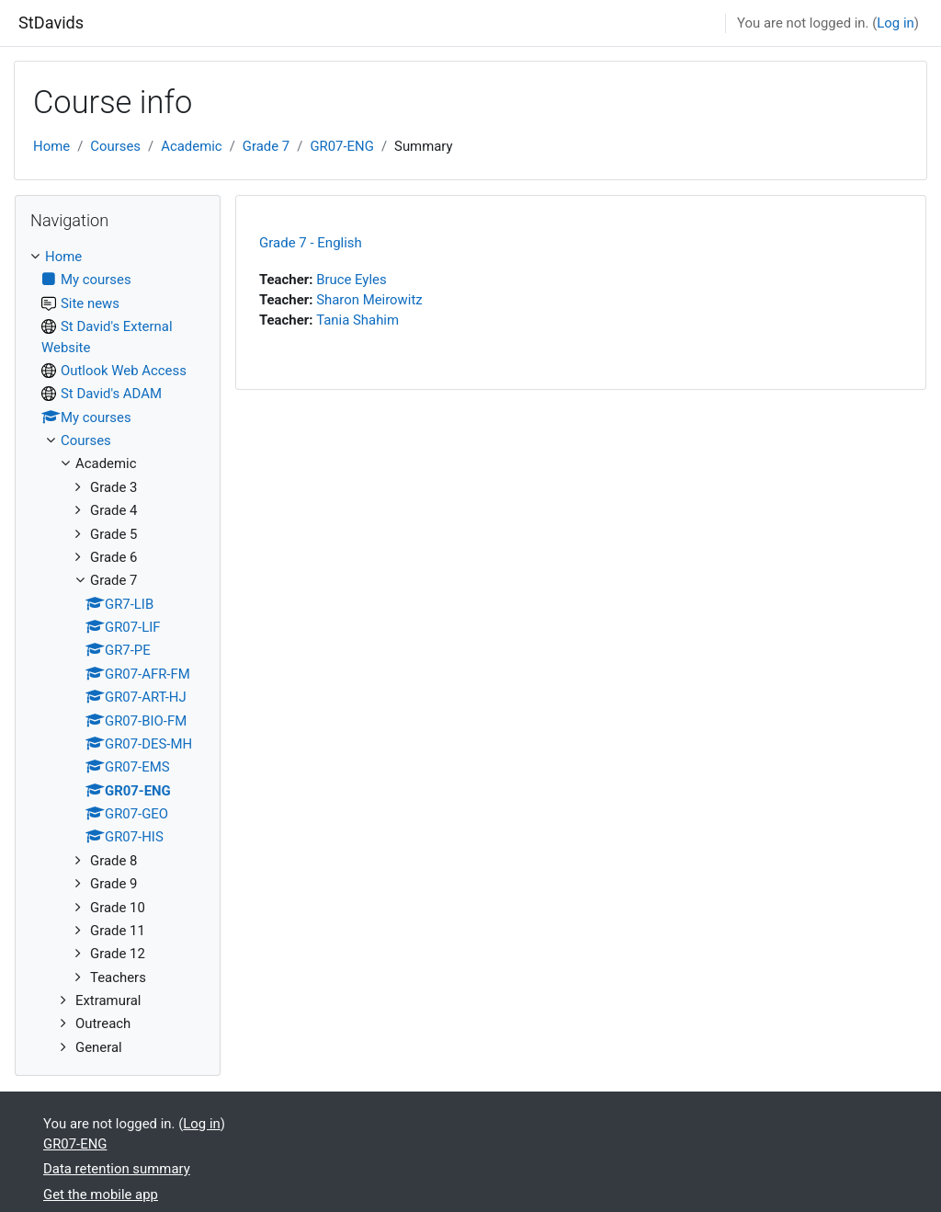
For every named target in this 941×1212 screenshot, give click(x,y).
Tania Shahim (357, 320)
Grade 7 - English (310, 242)
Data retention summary (116, 1169)
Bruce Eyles (351, 279)
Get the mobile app (100, 1194)
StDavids (51, 22)
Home (51, 146)
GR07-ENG (341, 146)
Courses (115, 146)
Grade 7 (266, 146)
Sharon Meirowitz (369, 300)
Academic (191, 146)
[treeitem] (117, 652)
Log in (895, 23)
